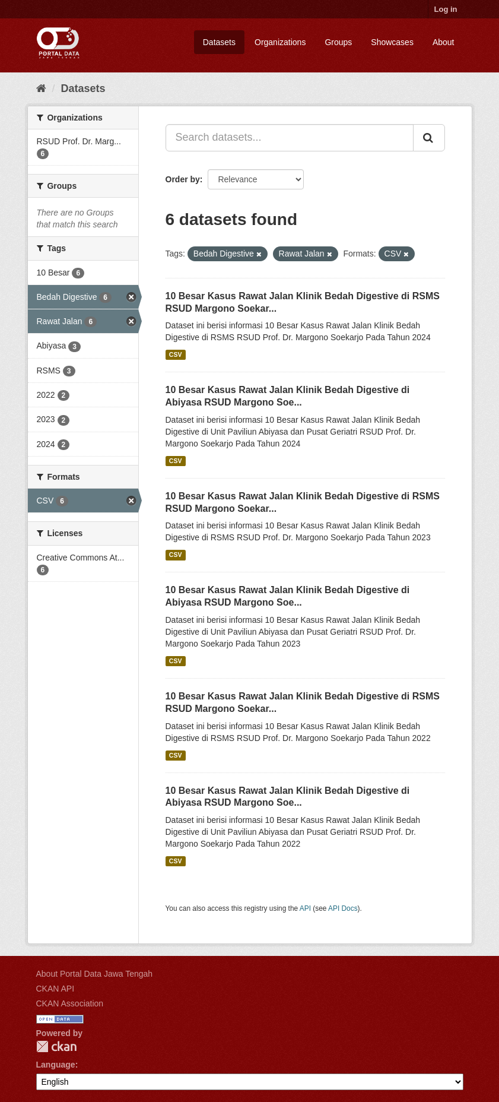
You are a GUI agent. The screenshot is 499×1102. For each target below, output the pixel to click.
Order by (183, 179)
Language (55, 1064)
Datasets (219, 42)
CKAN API (55, 988)
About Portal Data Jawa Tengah (94, 973)
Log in (445, 9)
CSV (175, 354)
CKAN (56, 1046)
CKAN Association (70, 1003)
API (305, 908)
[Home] (41, 88)
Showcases (392, 42)
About (443, 42)
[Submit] (429, 137)
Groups (338, 42)
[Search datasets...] (290, 137)
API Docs (343, 908)
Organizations (280, 42)
